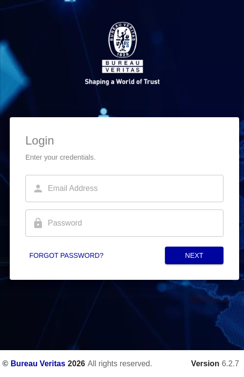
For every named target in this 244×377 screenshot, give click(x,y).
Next (194, 256)
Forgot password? (66, 256)
